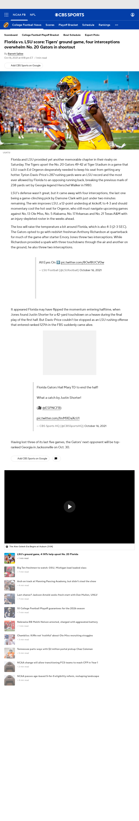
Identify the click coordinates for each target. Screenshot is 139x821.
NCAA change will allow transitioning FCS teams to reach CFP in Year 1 (57, 662)
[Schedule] (88, 24)
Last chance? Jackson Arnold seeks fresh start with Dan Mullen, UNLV (57, 595)
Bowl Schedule (72, 35)
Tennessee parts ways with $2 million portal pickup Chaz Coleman (55, 649)
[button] (116, 24)
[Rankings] (104, 24)
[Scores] (49, 24)
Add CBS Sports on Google (26, 65)
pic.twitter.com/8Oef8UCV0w (82, 262)
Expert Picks (92, 35)
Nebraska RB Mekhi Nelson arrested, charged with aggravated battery (57, 622)
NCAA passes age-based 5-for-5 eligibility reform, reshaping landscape (58, 676)
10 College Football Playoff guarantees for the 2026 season (51, 608)
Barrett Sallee (15, 53)
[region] (69, 506)
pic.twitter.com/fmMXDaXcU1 (58, 418)
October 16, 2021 (91, 270)
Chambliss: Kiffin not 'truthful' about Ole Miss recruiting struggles (55, 635)
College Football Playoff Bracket (40, 35)
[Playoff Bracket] (68, 24)
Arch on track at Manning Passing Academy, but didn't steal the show (56, 581)
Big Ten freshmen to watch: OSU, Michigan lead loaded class (51, 567)
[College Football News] (26, 24)
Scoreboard (11, 35)
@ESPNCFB (51, 408)
